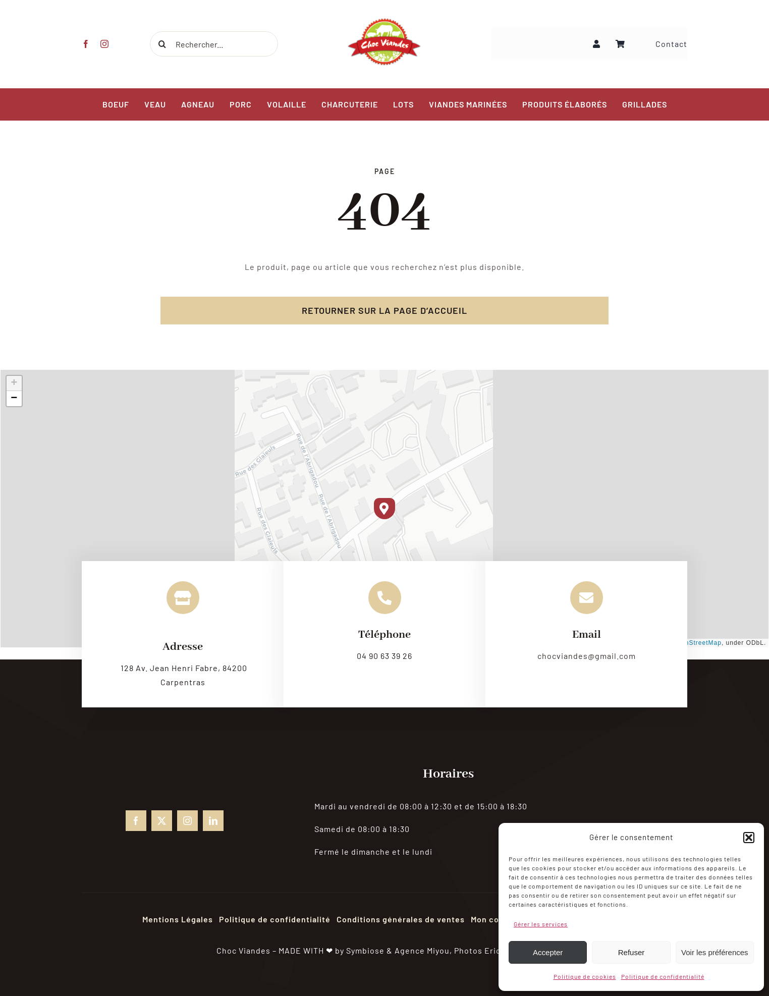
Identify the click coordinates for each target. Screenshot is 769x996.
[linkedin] (213, 820)
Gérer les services (541, 923)
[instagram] (104, 44)
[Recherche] (162, 44)
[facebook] (85, 44)
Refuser (631, 952)
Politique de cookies (585, 976)
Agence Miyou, (423, 950)
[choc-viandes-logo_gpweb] (384, 21)
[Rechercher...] (213, 44)
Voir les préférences (714, 952)
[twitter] (161, 820)
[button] (749, 838)
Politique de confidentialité (662, 976)
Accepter (548, 952)
